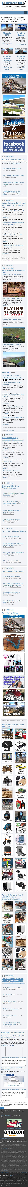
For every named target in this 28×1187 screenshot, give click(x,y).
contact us (12, 1175)
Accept (2, 1108)
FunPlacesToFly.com (4, 1172)
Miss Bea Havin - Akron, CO (10, 470)
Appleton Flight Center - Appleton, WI (13, 442)
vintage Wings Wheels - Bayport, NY (13, 407)
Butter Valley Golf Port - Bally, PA (12, 344)
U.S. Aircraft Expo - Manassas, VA (12, 234)
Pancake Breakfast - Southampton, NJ (13, 417)
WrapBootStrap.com (14, 1174)
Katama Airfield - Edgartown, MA (12, 319)
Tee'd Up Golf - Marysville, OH (11, 451)
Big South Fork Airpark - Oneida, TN (13, 274)
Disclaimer (6, 1170)
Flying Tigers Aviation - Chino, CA (12, 298)
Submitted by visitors (21, 65)
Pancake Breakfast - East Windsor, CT (13, 211)
